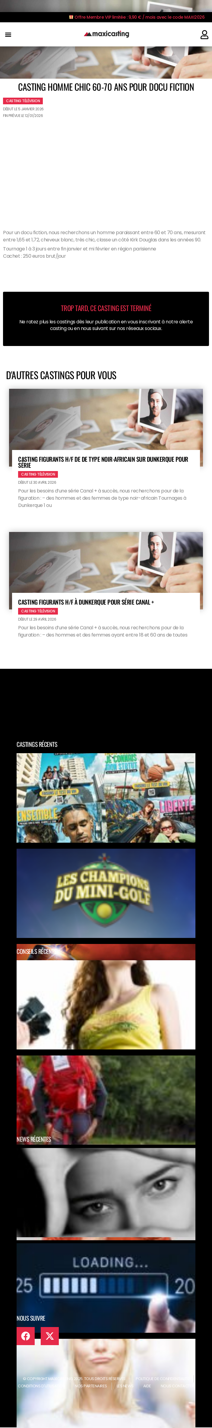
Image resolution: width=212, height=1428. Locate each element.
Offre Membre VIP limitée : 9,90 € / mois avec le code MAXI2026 (136, 17)
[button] (8, 34)
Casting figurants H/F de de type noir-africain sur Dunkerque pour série (103, 462)
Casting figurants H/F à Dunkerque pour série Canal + (86, 601)
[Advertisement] (106, 166)
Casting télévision (23, 100)
